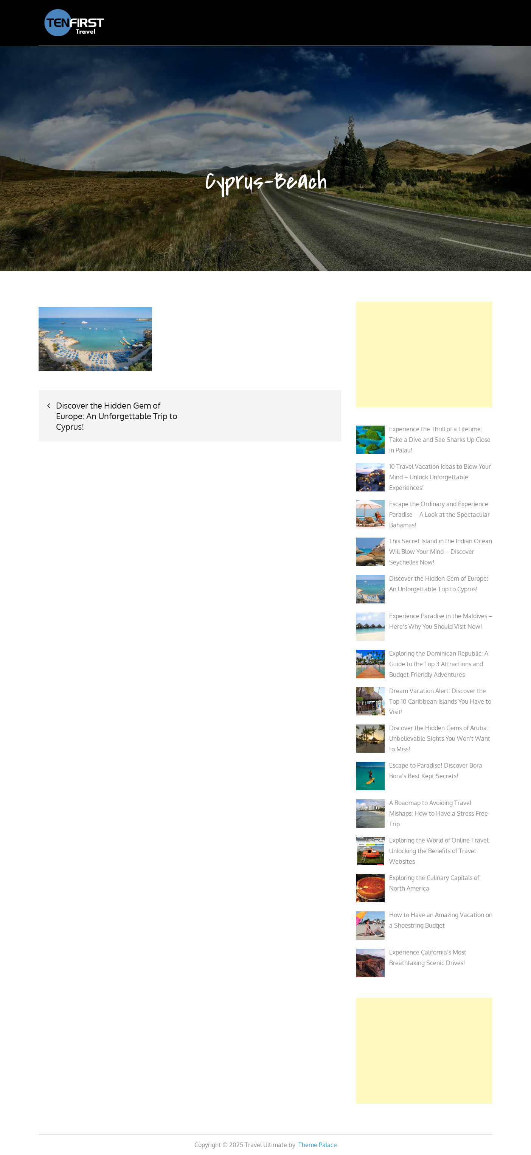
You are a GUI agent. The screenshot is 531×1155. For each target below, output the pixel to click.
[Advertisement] (424, 354)
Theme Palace (317, 1145)
